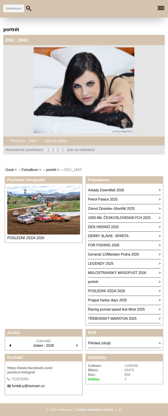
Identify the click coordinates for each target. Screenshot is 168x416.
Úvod (9, 170)
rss (120, 409)
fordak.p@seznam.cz (28, 386)
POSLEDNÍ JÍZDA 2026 (25, 238)
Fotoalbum (30, 170)
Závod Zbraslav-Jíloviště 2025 (111, 208)
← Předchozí (15, 141)
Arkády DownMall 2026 (106, 190)
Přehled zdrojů (99, 343)
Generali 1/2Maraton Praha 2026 (113, 254)
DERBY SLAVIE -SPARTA (108, 236)
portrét (51, 170)
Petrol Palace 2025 (102, 199)
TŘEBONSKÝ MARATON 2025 (112, 318)
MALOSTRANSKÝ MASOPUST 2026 (117, 273)
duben (38, 345)
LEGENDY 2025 (100, 263)
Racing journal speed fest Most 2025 (116, 309)
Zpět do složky (55, 141)
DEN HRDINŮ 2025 (103, 227)
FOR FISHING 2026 (103, 245)
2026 (50, 345)
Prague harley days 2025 (107, 300)
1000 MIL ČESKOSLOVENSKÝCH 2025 (119, 218)
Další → (35, 141)
